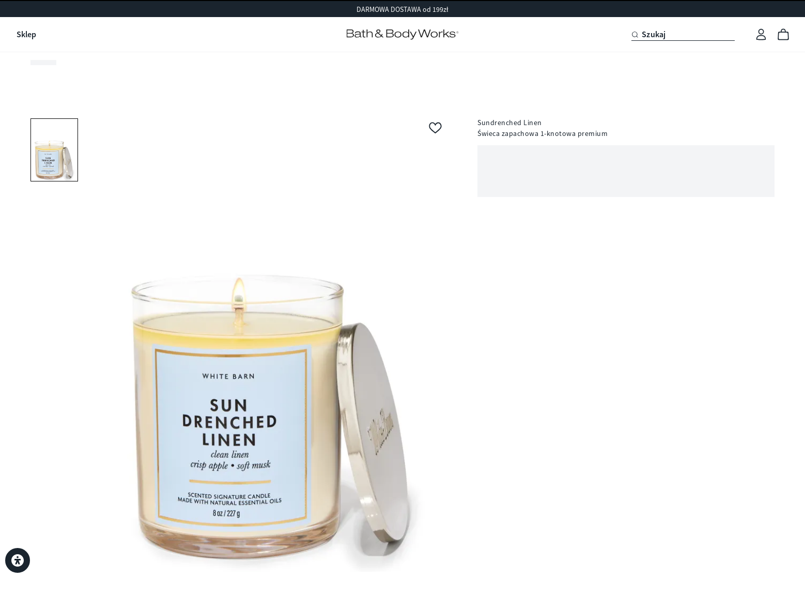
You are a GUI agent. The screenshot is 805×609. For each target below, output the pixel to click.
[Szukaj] (683, 34)
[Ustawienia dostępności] (17, 560)
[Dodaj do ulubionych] (435, 128)
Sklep (26, 34)
